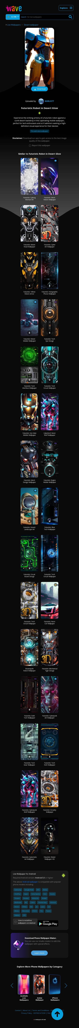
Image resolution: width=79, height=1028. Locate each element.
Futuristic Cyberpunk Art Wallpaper (49, 717)
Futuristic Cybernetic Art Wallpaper (29, 858)
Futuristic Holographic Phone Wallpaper (50, 293)
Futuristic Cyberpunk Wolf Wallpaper (29, 811)
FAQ (49, 1013)
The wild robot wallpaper (39, 131)
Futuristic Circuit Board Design (29, 575)
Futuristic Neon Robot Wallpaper (50, 198)
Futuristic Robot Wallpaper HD (49, 858)
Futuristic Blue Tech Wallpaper (49, 528)
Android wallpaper (30, 882)
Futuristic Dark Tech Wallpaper (29, 717)
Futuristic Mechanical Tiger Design (49, 670)
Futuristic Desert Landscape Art (29, 528)
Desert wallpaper (31, 25)
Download (39, 89)
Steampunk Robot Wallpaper (29, 670)
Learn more (39, 953)
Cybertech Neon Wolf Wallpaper (50, 434)
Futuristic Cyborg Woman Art (29, 198)
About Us (26, 1010)
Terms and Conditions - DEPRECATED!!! (47, 1010)
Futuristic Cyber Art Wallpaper (49, 246)
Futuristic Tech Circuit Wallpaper (50, 387)
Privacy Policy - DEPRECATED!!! (33, 1013)
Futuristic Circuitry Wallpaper (49, 811)
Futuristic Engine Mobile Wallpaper (49, 481)
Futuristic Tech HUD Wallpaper (49, 764)
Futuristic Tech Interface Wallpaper (29, 387)
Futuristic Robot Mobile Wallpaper (29, 340)
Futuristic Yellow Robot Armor (29, 293)
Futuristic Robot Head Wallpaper (29, 246)
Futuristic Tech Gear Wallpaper (29, 764)
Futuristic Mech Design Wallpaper (29, 481)
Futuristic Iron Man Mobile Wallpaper (29, 434)
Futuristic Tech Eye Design (49, 340)
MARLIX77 (46, 101)
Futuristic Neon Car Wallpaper (49, 622)
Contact (18, 1010)
